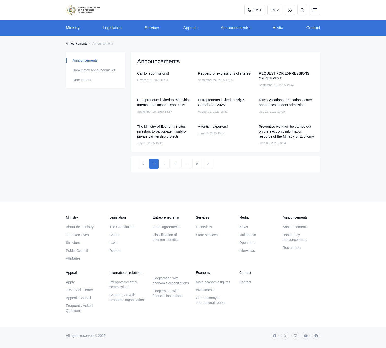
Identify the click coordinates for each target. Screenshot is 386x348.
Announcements (235, 28)
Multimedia (247, 235)
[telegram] (316, 336)
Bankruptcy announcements (94, 70)
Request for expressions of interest (224, 73)
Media (278, 28)
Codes (114, 235)
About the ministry (80, 227)
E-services (204, 227)
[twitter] (285, 336)
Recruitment (82, 80)
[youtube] (306, 336)
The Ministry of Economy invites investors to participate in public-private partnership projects (161, 131)
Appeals (190, 28)
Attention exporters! (213, 126)
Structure (73, 243)
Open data (247, 243)
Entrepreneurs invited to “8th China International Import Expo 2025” (164, 102)
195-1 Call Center (79, 290)
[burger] (315, 10)
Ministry (73, 28)
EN (273, 10)
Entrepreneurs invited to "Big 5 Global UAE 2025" (221, 102)
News (243, 227)
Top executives (77, 235)
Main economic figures (213, 282)
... (186, 164)
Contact (313, 28)
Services (152, 28)
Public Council (77, 251)
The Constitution (121, 227)
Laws (113, 243)
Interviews (247, 251)
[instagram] (295, 336)
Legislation (112, 28)
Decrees (115, 251)
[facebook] (275, 336)
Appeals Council (78, 298)
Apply (70, 282)
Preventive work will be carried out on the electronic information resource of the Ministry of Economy (286, 131)
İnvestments (205, 290)
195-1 (255, 10)
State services (207, 235)
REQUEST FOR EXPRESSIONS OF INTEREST (284, 75)
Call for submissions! (153, 73)
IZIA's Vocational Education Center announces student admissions (285, 102)
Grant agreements (166, 227)
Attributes (73, 258)
